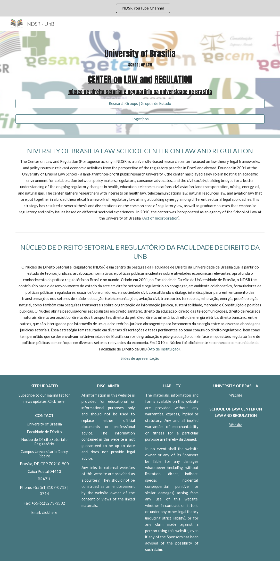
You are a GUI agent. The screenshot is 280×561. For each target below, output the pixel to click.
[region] (140, 8)
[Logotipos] (140, 119)
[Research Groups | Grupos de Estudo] (140, 104)
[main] (139, 72)
